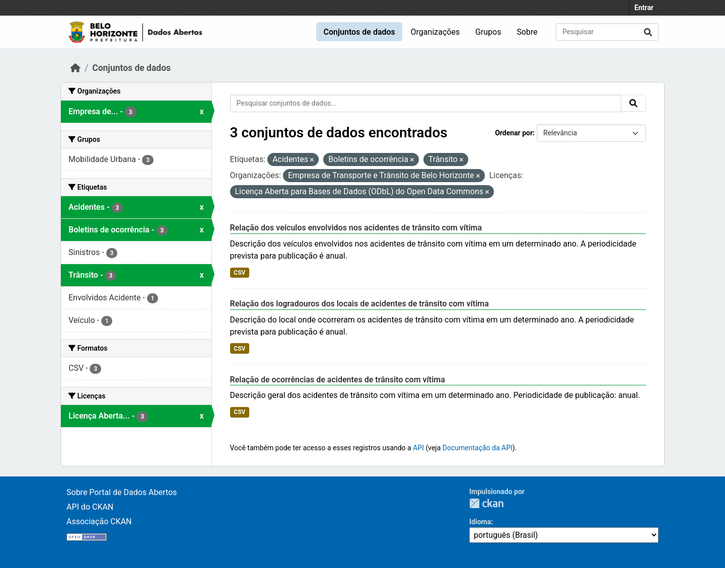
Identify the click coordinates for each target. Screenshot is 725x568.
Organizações (435, 32)
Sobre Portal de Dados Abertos (121, 492)
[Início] (75, 68)
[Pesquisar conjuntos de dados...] (607, 32)
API (418, 448)
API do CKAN (89, 507)
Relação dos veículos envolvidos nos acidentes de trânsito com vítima (356, 227)
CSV (239, 272)
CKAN (486, 503)
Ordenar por (514, 133)
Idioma (480, 522)
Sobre (527, 32)
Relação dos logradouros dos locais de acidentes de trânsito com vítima (359, 303)
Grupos (488, 32)
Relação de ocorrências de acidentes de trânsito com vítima (337, 379)
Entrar (644, 8)
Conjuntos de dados (359, 32)
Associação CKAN (99, 521)
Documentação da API (478, 448)
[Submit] (648, 32)
